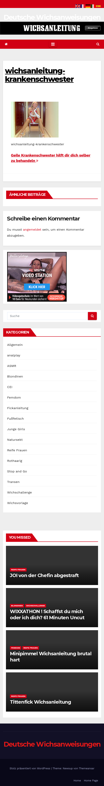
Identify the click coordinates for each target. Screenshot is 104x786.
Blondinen (15, 376)
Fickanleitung (17, 408)
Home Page (91, 780)
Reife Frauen (17, 450)
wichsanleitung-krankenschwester (39, 75)
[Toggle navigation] (53, 44)
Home (77, 780)
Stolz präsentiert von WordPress (30, 768)
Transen (13, 482)
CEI (10, 387)
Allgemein (15, 345)
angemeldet (32, 229)
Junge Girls (16, 429)
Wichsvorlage (17, 503)
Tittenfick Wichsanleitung (40, 702)
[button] (97, 44)
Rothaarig (14, 461)
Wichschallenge (19, 492)
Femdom (14, 397)
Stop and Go (17, 471)
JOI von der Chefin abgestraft (44, 575)
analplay (13, 355)
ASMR (11, 366)
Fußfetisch (15, 418)
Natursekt (15, 440)
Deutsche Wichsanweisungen (52, 17)
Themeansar (86, 768)
